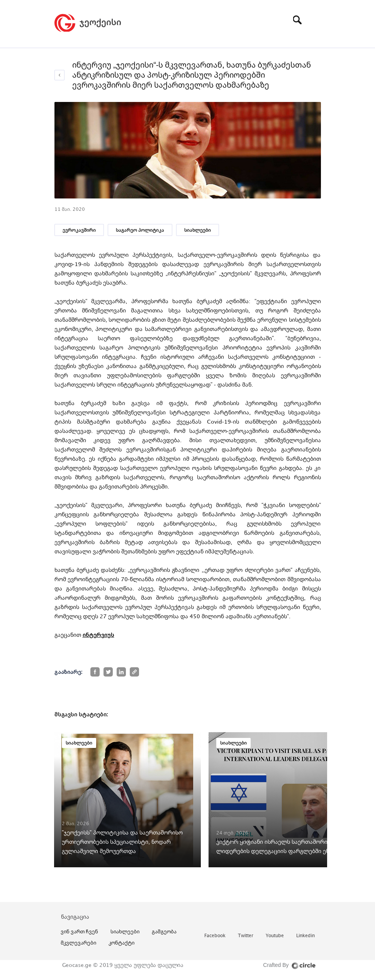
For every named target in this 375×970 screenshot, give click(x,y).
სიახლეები (197, 230)
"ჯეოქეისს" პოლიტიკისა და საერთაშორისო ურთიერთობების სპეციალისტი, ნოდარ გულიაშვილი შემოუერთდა (122, 842)
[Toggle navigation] (315, 19)
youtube (275, 936)
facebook (215, 936)
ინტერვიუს (98, 634)
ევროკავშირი (79, 230)
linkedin (305, 936)
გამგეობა (164, 931)
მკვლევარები (78, 942)
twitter (245, 936)
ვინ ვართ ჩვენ (79, 931)
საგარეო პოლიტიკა (140, 230)
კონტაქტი (121, 942)
